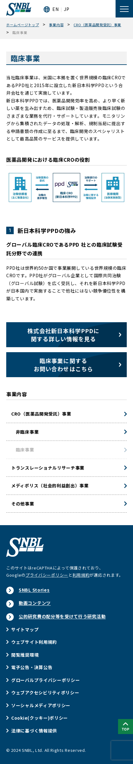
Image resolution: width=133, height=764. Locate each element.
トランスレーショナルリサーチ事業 (47, 468)
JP (66, 9)
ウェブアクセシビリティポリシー (45, 692)
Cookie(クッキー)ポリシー (39, 718)
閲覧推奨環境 (25, 655)
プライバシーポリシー (47, 575)
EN (55, 9)
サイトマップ (25, 629)
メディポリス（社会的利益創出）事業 (50, 485)
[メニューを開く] (124, 8)
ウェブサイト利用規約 (34, 642)
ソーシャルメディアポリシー (40, 705)
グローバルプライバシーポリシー (45, 680)
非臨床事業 (25, 432)
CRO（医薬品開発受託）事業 (41, 414)
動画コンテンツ (35, 603)
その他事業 (22, 503)
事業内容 (16, 394)
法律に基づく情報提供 (34, 730)
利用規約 (81, 575)
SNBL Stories (34, 590)
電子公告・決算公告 (31, 667)
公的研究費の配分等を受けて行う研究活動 (62, 616)
